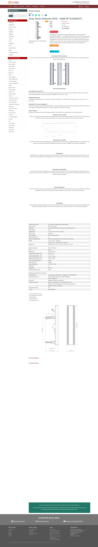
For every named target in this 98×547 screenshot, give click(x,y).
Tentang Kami (81, 3)
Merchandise (11, 127)
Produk (9, 530)
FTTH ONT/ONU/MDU (13, 117)
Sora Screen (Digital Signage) (55, 535)
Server (10, 74)
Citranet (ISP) (52, 529)
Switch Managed (12, 77)
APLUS (10, 45)
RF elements (65, 21)
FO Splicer (11, 119)
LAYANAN (21, 6)
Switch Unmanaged (12, 81)
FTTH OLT (11, 114)
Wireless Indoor (12, 87)
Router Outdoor (12, 66)
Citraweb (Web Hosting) (54, 532)
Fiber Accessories (12, 112)
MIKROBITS (11, 25)
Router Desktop (12, 64)
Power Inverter (12, 123)
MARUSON (11, 43)
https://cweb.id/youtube (73, 521)
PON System (11, 106)
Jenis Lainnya (11, 129)
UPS (9, 121)
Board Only (11, 72)
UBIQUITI (11, 34)
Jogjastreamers (52, 537)
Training (9, 532)
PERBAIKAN (35, 6)
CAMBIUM (11, 32)
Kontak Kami (87, 3)
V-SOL (10, 41)
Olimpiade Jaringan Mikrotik (55, 539)
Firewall (10, 85)
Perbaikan (10, 534)
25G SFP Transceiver (13, 102)
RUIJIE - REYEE (12, 27)
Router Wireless (12, 68)
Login (87, 6)
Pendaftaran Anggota (33, 533)
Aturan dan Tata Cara (33, 529)
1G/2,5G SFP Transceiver (13, 98)
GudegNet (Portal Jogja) (54, 538)
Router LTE (11, 70)
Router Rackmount (12, 62)
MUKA (10, 6)
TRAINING (28, 6)
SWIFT (10, 50)
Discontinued (11, 131)
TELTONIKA (11, 36)
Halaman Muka (11, 529)
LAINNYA (11, 55)
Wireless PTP (11, 91)
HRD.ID (51, 534)
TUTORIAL (42, 6)
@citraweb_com (18, 521)
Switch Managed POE (13, 79)
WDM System (11, 110)
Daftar (81, 6)
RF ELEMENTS (12, 48)
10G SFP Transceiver (13, 100)
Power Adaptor (12, 125)
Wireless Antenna (12, 93)
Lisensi (10, 60)
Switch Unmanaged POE (13, 83)
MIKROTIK (11, 22)
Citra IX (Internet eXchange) (55, 533)
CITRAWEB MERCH (13, 52)
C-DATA (10, 38)
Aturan (77, 3)
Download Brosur (54, 51)
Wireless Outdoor (12, 89)
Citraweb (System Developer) (55, 530)
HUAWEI (11, 29)
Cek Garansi (31, 534)
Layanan (9, 533)
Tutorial (9, 535)
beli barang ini (53, 31)
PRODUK (16, 6)
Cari (11, 15)
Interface (11, 96)
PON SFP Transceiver (13, 108)
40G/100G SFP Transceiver (14, 104)
